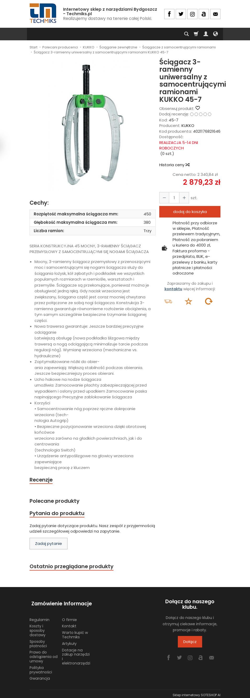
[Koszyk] (196, 34)
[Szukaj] (186, 34)
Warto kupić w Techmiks (75, 632)
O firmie (69, 617)
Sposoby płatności (38, 641)
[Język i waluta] (215, 34)
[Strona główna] (43, 13)
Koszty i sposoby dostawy (38, 628)
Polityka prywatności (41, 667)
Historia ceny (174, 164)
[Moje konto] (206, 34)
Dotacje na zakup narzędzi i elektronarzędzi (76, 654)
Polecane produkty (56, 501)
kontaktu (173, 289)
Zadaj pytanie (48, 545)
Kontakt (69, 623)
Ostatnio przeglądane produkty (73, 568)
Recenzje (42, 480)
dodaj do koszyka (190, 211)
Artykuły (69, 641)
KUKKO (187, 125)
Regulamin (39, 617)
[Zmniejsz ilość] (182, 197)
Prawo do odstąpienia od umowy (44, 654)
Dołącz (190, 643)
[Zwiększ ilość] (163, 197)
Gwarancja (40, 676)
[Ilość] (173, 197)
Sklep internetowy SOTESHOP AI (196, 692)
